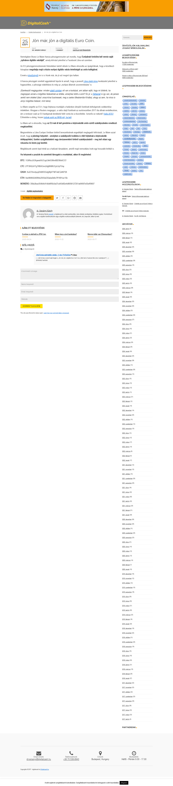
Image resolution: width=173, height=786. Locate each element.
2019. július (125, 596)
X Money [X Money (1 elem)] (133, 167)
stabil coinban (56, 90)
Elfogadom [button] (124, 783)
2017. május (125, 715)
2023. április (125, 392)
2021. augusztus (127, 483)
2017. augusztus (127, 701)
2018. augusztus (127, 646)
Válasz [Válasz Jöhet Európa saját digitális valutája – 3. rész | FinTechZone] (75, 255)
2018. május (125, 660)
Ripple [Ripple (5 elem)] (141, 139)
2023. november (126, 360)
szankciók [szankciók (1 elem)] (126, 146)
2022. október (126, 419)
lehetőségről (33, 75)
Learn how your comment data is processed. (56, 313)
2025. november (126, 251)
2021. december (126, 465)
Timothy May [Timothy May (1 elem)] (136, 146)
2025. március (126, 288)
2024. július (125, 324)
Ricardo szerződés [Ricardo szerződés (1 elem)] (129, 163)
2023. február (126, 401)
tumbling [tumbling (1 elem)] (140, 160)
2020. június (125, 547)
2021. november (126, 469)
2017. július (125, 705)
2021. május (125, 497)
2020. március (126, 560)
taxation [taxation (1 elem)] (134, 170)
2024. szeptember (127, 315)
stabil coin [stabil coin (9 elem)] (127, 174)
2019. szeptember (127, 587)
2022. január (125, 460)
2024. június (125, 329)
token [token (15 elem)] (143, 107)
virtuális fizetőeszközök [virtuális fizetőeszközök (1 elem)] (130, 100)
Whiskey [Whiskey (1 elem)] (134, 114)
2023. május (125, 388)
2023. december (126, 356)
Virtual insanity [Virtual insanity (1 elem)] (141, 118)
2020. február (126, 565)
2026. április (125, 229)
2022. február (126, 456)
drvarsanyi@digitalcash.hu (39, 759)
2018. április (125, 665)
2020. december (126, 519)
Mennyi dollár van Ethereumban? (100, 234)
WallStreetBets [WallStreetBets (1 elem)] (143, 167)
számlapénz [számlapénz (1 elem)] (143, 114)
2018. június (125, 656)
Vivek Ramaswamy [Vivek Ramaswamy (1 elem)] (129, 160)
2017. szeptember (127, 696)
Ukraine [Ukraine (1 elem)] (140, 163)
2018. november (126, 633)
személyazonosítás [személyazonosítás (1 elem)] (145, 156)
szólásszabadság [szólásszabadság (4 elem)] (129, 121)
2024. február (126, 347)
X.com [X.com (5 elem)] (135, 125)
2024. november (126, 306)
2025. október (126, 256)
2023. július (125, 378)
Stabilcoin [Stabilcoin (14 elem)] (146, 132)
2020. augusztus (127, 537)
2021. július (125, 487)
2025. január (125, 297)
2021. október (126, 474)
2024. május (125, 333)
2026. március (126, 233)
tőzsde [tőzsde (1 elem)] (143, 153)
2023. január (125, 406)
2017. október (126, 692)
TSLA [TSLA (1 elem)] (144, 128)
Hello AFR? (108, 113)
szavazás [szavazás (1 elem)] (142, 100)
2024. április (125, 338)
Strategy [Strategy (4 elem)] (137, 132)
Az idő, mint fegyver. (140, 216)
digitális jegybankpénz (35, 191)
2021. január (125, 515)
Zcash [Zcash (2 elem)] (142, 135)
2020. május (125, 551)
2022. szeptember (127, 424)
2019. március (126, 615)
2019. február (126, 619)
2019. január (125, 624)
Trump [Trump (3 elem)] (126, 149)
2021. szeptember (127, 478)
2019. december (126, 574)
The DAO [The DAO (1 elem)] (133, 103)
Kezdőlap (23, 32)
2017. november (126, 687)
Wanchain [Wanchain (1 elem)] (126, 125)
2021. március (126, 506)
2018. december (126, 628)
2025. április (125, 283)
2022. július (125, 433)
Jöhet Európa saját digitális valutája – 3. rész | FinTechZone (53, 255)
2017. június (125, 710)
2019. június (125, 601)
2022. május (125, 442)
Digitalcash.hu (45, 769)
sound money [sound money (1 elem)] (143, 149)
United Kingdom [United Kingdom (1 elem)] (145, 125)
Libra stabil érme (91, 81)
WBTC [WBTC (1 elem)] (135, 142)
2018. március (126, 669)
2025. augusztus (127, 265)
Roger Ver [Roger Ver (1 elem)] (134, 153)
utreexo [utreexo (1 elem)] (142, 111)
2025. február (126, 292)
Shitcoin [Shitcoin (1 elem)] (126, 107)
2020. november (126, 524)
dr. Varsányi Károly (44, 210)
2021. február (126, 510)
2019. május (125, 606)
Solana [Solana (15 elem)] (148, 163)
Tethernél (96, 94)
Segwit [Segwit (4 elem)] (126, 156)
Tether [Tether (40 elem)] (126, 142)
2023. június (125, 383)
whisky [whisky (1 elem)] (126, 114)
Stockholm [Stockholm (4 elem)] (127, 132)
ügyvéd (51, 214)
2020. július (125, 542)
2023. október (126, 365)
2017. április (125, 719)
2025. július (125, 270)
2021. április (125, 501)
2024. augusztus (127, 319)
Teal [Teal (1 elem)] (138, 128)
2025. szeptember (127, 260)
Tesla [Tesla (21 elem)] (126, 170)
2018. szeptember (127, 642)
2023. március (126, 397)
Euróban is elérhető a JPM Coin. (34, 234)
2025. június (125, 274)
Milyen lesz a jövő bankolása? (66, 234)
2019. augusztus (127, 592)
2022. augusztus (127, 428)
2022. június (125, 438)
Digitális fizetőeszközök (35, 32)
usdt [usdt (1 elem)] (132, 128)
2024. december (126, 301)
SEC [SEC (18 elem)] (145, 146)
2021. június (125, 492)
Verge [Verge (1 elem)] (125, 128)
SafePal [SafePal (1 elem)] (126, 111)
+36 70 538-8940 (71, 759)
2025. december (126, 247)
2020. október (126, 528)
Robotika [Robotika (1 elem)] (134, 107)
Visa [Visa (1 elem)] (141, 170)
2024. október (126, 310)
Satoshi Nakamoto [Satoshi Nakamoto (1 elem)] (129, 118)
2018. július (125, 651)
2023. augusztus (127, 374)
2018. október (126, 637)
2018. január (125, 678)
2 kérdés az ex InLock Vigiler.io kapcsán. (137, 211)
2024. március (126, 342)
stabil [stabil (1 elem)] (125, 167)
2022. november (126, 415)
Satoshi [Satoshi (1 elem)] (134, 149)
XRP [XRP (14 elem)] (141, 104)
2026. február (126, 238)
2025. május (125, 279)
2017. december (126, 683)
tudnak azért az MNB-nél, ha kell (57, 117)
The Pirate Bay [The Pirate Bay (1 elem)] (142, 121)
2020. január (125, 569)
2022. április (125, 447)
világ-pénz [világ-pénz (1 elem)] (134, 135)
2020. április (125, 556)
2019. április (125, 610)
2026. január (125, 242)
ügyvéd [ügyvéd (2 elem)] (143, 142)
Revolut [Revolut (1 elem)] (126, 153)
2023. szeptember (127, 369)
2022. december (126, 410)
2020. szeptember (127, 533)
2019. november (126, 578)
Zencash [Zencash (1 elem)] (134, 156)
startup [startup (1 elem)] (126, 135)
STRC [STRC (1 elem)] (126, 103)
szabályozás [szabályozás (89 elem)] (129, 139)
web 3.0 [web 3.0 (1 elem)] (134, 111)
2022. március (126, 451)
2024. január (125, 351)
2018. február (126, 674)
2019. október (126, 583)
